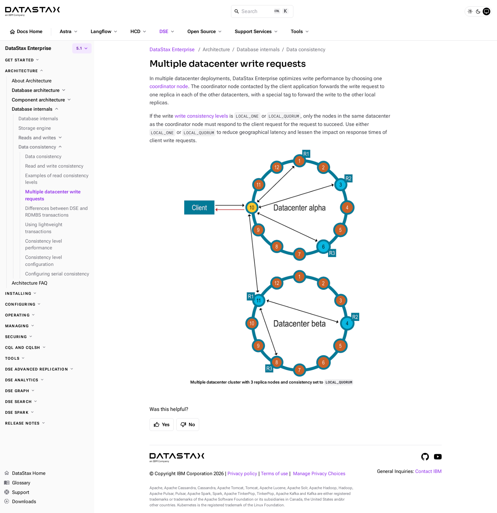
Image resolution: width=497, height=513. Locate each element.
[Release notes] (47, 423)
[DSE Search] (47, 401)
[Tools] (47, 358)
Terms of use (274, 473)
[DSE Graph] (47, 390)
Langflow (104, 31)
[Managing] (47, 326)
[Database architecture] (50, 90)
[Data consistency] (54, 147)
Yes (162, 424)
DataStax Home (25, 473)
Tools (300, 31)
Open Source (205, 31)
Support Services (257, 31)
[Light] (470, 11)
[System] (486, 11)
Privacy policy (242, 473)
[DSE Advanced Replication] (47, 369)
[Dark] (478, 11)
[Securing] (47, 336)
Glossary (17, 483)
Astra (69, 31)
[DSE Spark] (47, 412)
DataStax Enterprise (172, 49)
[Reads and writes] (54, 138)
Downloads (20, 501)
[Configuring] (47, 304)
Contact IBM (428, 471)
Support (16, 492)
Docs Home (25, 32)
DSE (167, 31)
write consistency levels (201, 116)
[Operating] (47, 315)
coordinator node (169, 86)
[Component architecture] (50, 100)
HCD (138, 31)
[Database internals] (50, 109)
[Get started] (47, 60)
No (187, 424)
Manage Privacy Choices (319, 473)
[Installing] (47, 293)
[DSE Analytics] (47, 380)
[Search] (262, 11)
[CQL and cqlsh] (47, 347)
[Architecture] (47, 71)
